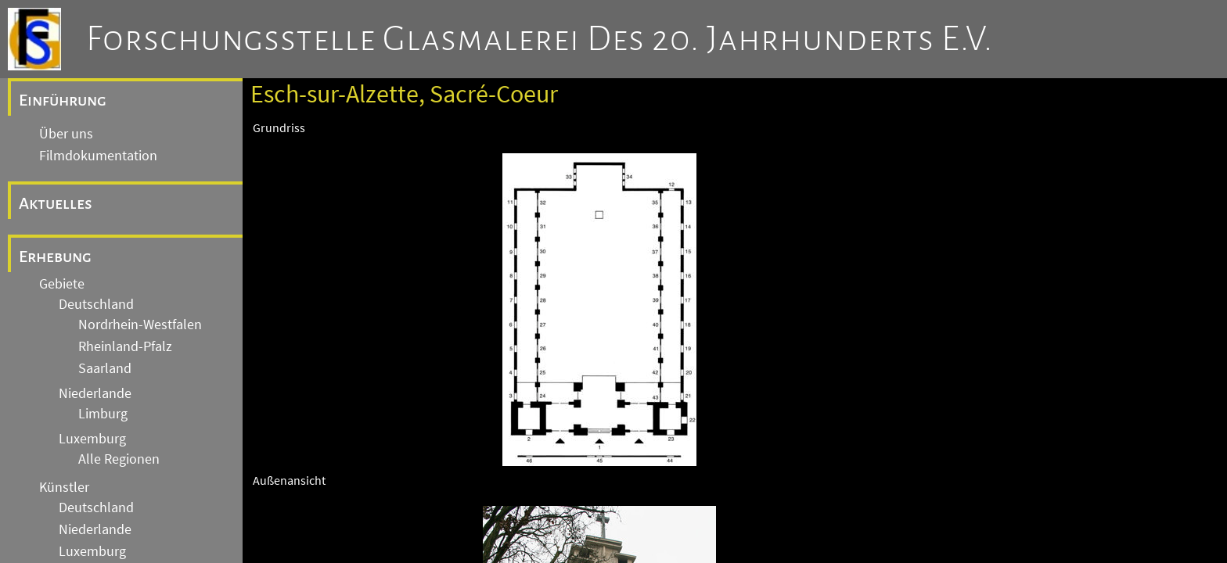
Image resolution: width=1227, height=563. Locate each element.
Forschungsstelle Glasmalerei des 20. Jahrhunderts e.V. (539, 39)
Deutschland (96, 304)
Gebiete (62, 283)
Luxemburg (92, 438)
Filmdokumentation (98, 155)
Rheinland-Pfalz (125, 346)
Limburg (103, 413)
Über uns (66, 133)
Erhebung (55, 256)
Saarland (104, 368)
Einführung (62, 100)
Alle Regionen (119, 459)
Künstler (64, 487)
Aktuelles (55, 203)
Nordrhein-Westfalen (140, 324)
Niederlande (95, 393)
